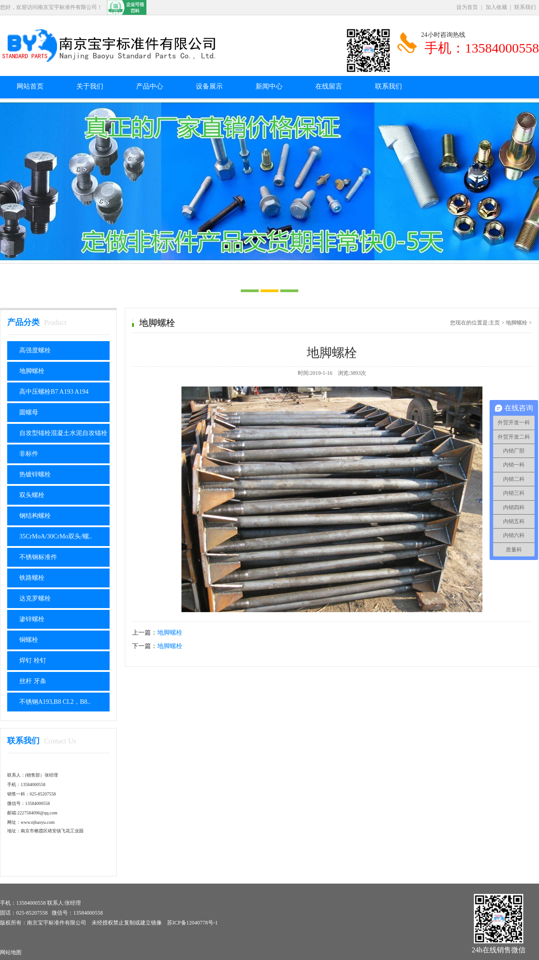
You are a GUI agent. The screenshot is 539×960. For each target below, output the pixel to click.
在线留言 (328, 86)
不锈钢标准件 (38, 557)
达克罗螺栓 (35, 598)
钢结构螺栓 (35, 515)
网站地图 (11, 952)
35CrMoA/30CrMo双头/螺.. (55, 536)
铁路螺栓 (31, 577)
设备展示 (209, 86)
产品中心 (149, 86)
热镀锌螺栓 (35, 474)
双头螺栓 (31, 495)
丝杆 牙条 (32, 681)
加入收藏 (496, 7)
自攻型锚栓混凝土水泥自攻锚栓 (63, 433)
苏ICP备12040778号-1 (192, 923)
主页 (494, 323)
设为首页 (467, 7)
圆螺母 (28, 412)
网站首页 (30, 86)
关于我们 (89, 86)
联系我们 (525, 7)
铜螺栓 (28, 639)
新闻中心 (269, 86)
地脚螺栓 (31, 371)
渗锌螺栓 (31, 619)
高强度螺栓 (35, 350)
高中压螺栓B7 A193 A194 (53, 391)
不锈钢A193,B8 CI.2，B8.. (54, 701)
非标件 (28, 453)
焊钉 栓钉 (32, 660)
